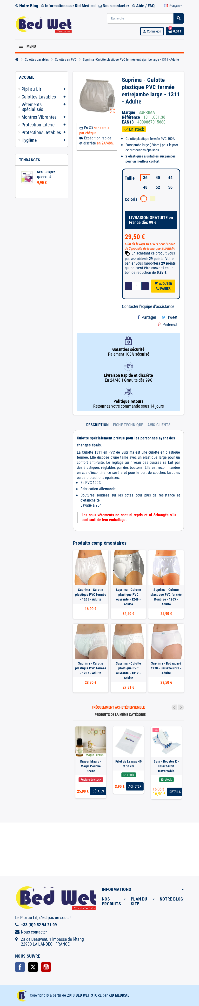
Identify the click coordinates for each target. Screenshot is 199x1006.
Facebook (20, 967)
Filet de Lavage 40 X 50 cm (128, 763)
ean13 (128, 122)
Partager (147, 317)
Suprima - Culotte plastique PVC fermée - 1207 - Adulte (90, 668)
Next (181, 707)
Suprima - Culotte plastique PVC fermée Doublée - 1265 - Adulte (166, 597)
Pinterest (167, 324)
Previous (174, 707)
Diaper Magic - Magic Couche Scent (90, 766)
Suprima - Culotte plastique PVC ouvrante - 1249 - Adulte (128, 597)
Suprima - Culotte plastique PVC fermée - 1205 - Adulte (90, 594)
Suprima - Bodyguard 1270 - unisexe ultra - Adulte (166, 668)
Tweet (169, 317)
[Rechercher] (145, 18)
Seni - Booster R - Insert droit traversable (166, 766)
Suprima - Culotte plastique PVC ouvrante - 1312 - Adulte (128, 670)
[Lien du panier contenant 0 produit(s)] (175, 31)
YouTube (46, 967)
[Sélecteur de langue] (173, 5)
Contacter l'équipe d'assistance (148, 306)
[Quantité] (137, 286)
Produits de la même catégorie (120, 715)
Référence (131, 117)
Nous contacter (114, 5)
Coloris (131, 199)
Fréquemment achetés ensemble (118, 707)
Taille (130, 178)
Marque (128, 112)
